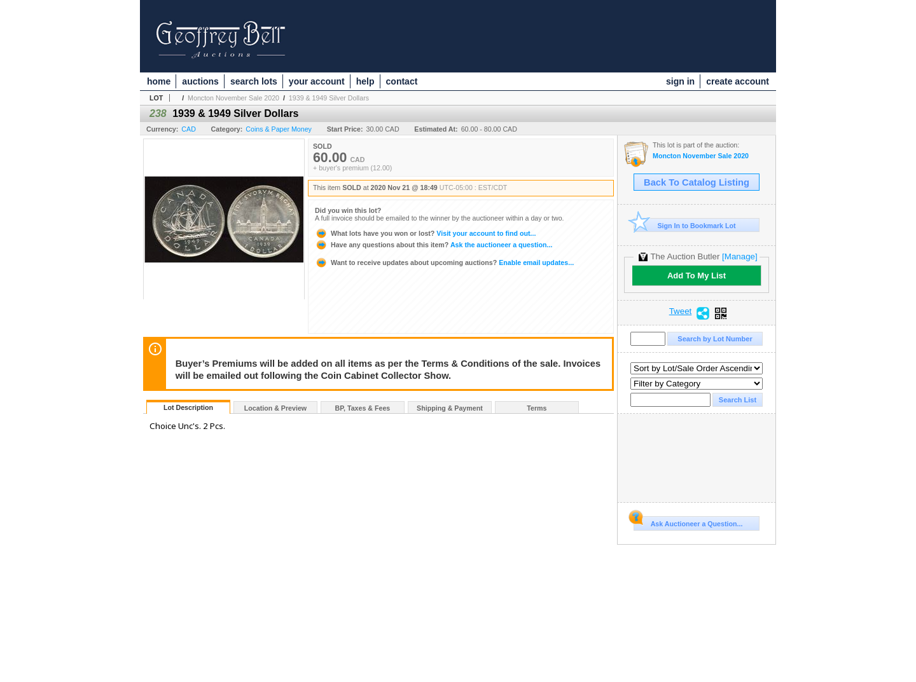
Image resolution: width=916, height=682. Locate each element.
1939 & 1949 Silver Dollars (329, 98)
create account (737, 81)
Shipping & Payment (450, 408)
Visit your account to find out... (425, 233)
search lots (253, 81)
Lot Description (188, 407)
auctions (200, 81)
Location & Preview (275, 408)
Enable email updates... (444, 262)
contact (402, 81)
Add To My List (696, 275)
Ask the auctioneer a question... (433, 245)
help (365, 81)
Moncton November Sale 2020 (233, 98)
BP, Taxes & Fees (363, 408)
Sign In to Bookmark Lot (685, 225)
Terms (536, 408)
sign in (680, 81)
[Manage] (739, 256)
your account (317, 81)
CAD (188, 129)
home (158, 81)
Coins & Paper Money (279, 129)
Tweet (680, 311)
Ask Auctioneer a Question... (688, 522)
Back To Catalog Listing (696, 182)
